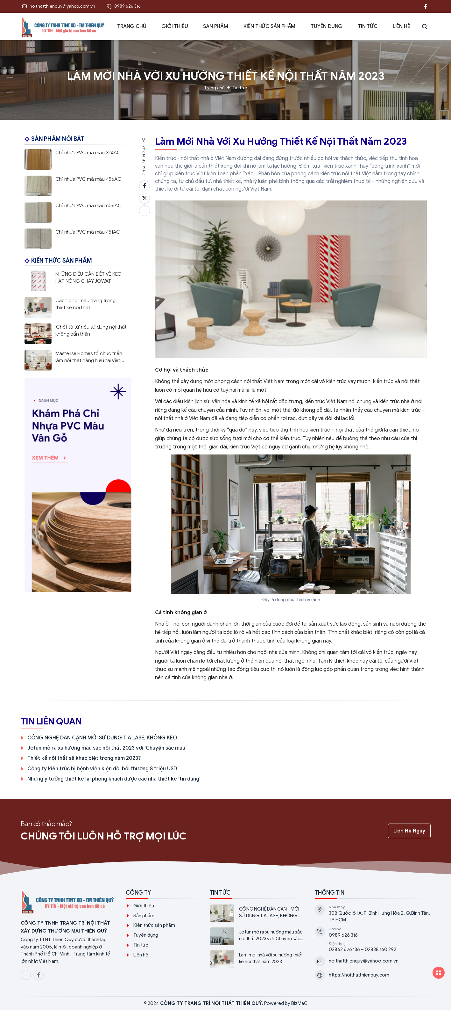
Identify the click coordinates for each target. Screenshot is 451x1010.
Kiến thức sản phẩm (154, 925)
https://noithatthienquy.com (359, 975)
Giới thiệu (143, 906)
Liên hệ (140, 955)
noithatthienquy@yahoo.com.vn (363, 961)
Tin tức (239, 88)
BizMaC (299, 1003)
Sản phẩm (143, 916)
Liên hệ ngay (409, 831)
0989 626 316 (343, 935)
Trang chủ (214, 88)
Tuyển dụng (145, 935)
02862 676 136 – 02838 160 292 (362, 949)
